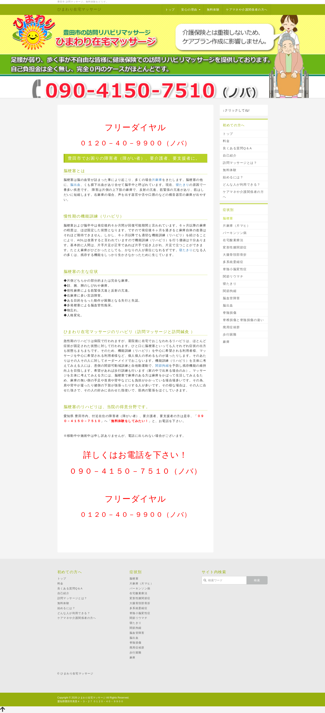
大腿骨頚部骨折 (235, 254)
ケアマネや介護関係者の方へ (246, 9)
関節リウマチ (233, 276)
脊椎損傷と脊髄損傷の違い (243, 320)
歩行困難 (229, 334)
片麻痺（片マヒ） (236, 225)
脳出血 (75, 184)
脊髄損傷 (229, 312)
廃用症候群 (231, 327)
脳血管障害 (231, 298)
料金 (226, 141)
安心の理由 (190, 9)
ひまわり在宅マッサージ (79, 9)
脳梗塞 (228, 218)
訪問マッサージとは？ (240, 162)
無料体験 (213, 9)
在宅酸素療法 (233, 240)
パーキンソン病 (235, 233)
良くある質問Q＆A (237, 148)
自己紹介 (229, 155)
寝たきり (182, 184)
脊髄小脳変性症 (235, 269)
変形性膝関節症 (235, 247)
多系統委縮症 (233, 262)
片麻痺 (157, 179)
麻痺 (226, 341)
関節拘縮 (162, 365)
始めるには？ (233, 177)
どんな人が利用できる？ (242, 184)
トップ (170, 9)
